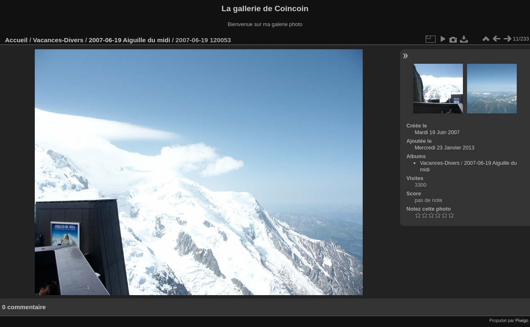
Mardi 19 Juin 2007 (437, 132)
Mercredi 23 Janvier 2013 (444, 147)
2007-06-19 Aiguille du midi (129, 39)
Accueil (16, 39)
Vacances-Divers (58, 39)
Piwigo (522, 320)
